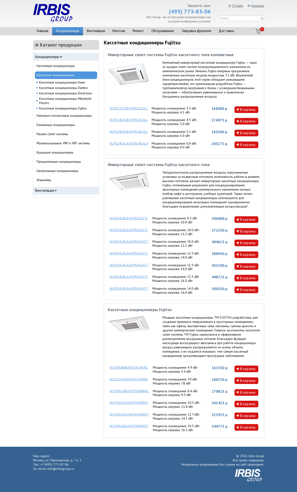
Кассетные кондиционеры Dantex (63, 88)
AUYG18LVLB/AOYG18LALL (129, 131)
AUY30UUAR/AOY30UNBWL (129, 391)
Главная (42, 31)
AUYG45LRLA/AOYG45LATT (129, 265)
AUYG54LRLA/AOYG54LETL (129, 277)
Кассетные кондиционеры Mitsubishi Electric (65, 100)
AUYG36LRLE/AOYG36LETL (129, 230)
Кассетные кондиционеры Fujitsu (140, 309)
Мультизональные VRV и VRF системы (63, 143)
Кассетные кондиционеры (55, 75)
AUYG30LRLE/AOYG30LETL (129, 218)
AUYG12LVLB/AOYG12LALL (129, 108)
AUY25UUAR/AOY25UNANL (129, 379)
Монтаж (119, 31)
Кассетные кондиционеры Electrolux (65, 93)
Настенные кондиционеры (56, 66)
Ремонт (138, 31)
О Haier (237, 6)
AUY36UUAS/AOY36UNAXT (129, 402)
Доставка (226, 31)
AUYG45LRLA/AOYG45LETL (129, 253)
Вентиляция (96, 31)
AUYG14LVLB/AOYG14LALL (129, 120)
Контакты (257, 6)
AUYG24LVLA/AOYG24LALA (129, 143)
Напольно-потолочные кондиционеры (64, 115)
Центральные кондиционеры (57, 171)
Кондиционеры (67, 31)
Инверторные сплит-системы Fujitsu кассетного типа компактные (171, 54)
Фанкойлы (44, 180)
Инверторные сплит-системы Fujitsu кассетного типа (158, 164)
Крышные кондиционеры (55, 152)
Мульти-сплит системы (52, 134)
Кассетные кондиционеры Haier (62, 82)
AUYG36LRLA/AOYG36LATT (129, 241)
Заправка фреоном (196, 31)
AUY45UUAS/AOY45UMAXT (129, 414)
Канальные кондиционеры (56, 125)
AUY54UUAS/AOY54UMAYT (129, 426)
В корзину (247, 109)
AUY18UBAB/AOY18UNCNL (129, 367)
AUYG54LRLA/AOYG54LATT (129, 288)
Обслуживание (162, 31)
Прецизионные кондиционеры (59, 161)
